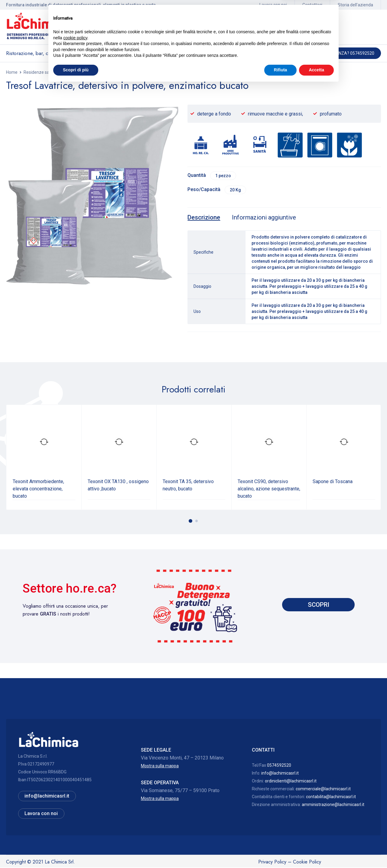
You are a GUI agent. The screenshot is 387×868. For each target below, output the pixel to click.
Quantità (196, 175)
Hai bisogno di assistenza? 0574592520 (332, 53)
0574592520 (279, 765)
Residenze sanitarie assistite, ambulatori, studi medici (75, 72)
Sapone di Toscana (333, 482)
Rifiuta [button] (280, 851)
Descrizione (204, 218)
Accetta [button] (316, 851)
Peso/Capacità (203, 190)
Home (12, 72)
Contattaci (312, 4)
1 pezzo (224, 175)
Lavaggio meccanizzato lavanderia (165, 72)
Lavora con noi (273, 4)
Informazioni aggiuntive (266, 218)
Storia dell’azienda (355, 4)
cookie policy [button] (75, 819)
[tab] (204, 218)
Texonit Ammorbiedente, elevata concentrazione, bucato (38, 489)
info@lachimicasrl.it (280, 773)
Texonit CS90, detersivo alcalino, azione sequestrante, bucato (269, 489)
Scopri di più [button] (76, 851)
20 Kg (236, 190)
